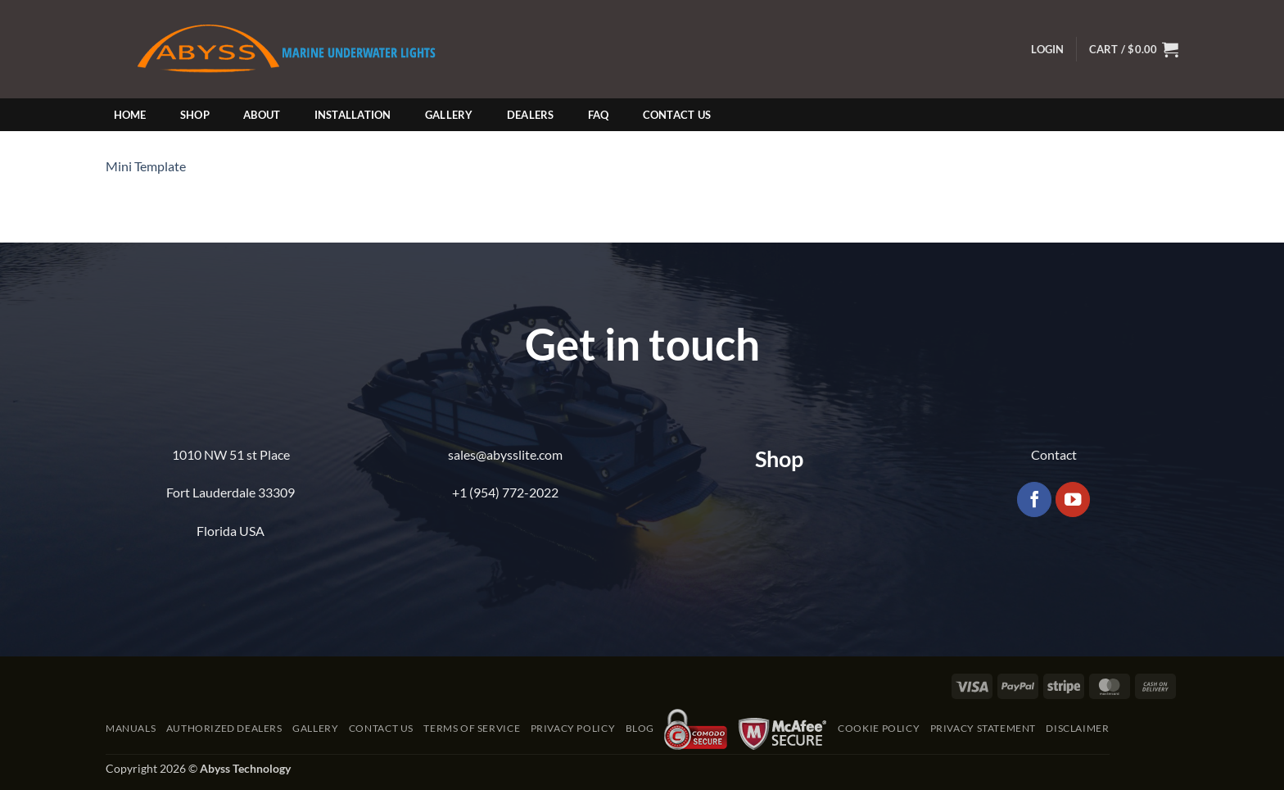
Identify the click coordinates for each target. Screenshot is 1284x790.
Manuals (131, 728)
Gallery (449, 114)
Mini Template (146, 166)
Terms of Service (471, 728)
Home (130, 114)
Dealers (530, 114)
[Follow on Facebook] (1034, 499)
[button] (1047, 49)
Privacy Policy (573, 728)
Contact (1054, 454)
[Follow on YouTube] (1073, 499)
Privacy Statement (983, 728)
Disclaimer (1077, 728)
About (261, 114)
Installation (352, 114)
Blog (640, 728)
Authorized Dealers (224, 728)
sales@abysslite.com (505, 454)
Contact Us (677, 114)
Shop (195, 114)
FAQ (598, 114)
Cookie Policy (879, 728)
